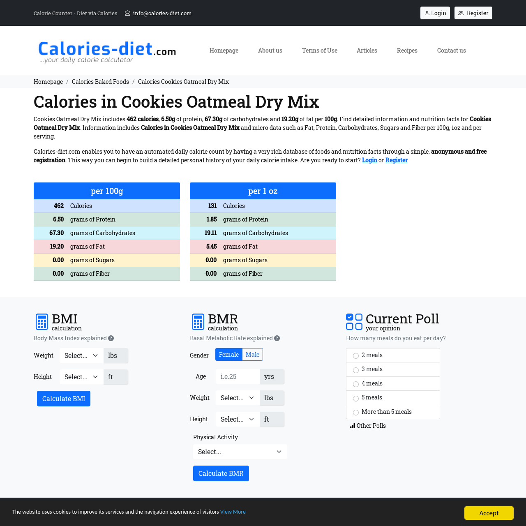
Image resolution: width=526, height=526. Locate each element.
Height (43, 377)
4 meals (368, 383)
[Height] (82, 376)
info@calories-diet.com (158, 13)
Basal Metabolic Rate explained (235, 338)
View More (282, 514)
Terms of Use (319, 50)
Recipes (407, 50)
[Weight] (82, 355)
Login (435, 13)
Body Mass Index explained (74, 338)
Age (201, 376)
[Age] (238, 376)
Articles (367, 50)
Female (229, 354)
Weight (43, 355)
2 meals (368, 355)
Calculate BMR (221, 473)
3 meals (368, 369)
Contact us (451, 50)
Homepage (224, 50)
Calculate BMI (63, 398)
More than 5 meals (382, 412)
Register (473, 13)
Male (252, 354)
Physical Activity (215, 437)
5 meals (367, 397)
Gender (199, 355)
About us (270, 50)
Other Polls (368, 425)
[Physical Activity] (240, 451)
